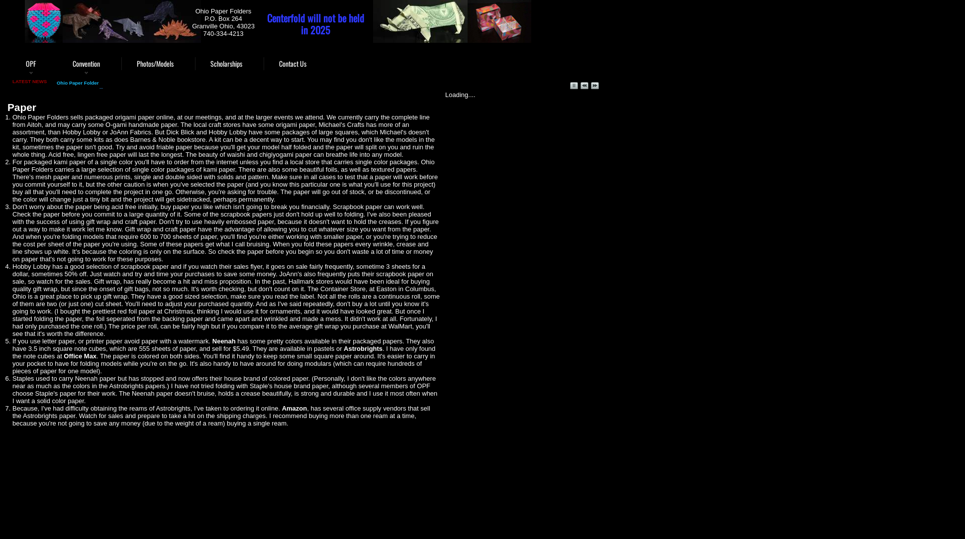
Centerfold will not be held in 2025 (315, 23)
